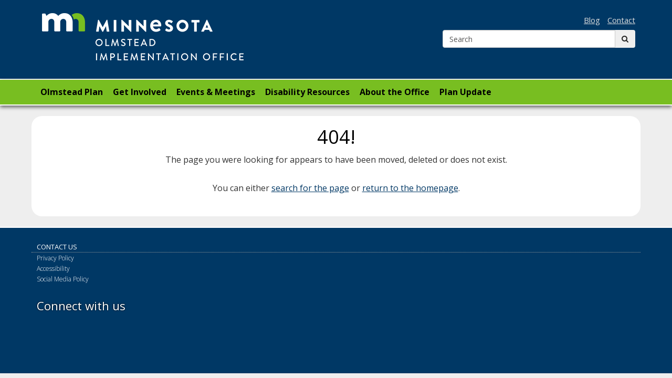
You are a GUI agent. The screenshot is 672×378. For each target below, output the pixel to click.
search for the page (310, 188)
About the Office (394, 92)
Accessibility (53, 268)
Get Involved (139, 92)
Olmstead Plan (71, 92)
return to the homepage (410, 188)
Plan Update (465, 92)
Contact (621, 20)
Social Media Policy (63, 279)
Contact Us (57, 246)
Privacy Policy (55, 258)
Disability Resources (307, 92)
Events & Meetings (215, 92)
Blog (592, 20)
